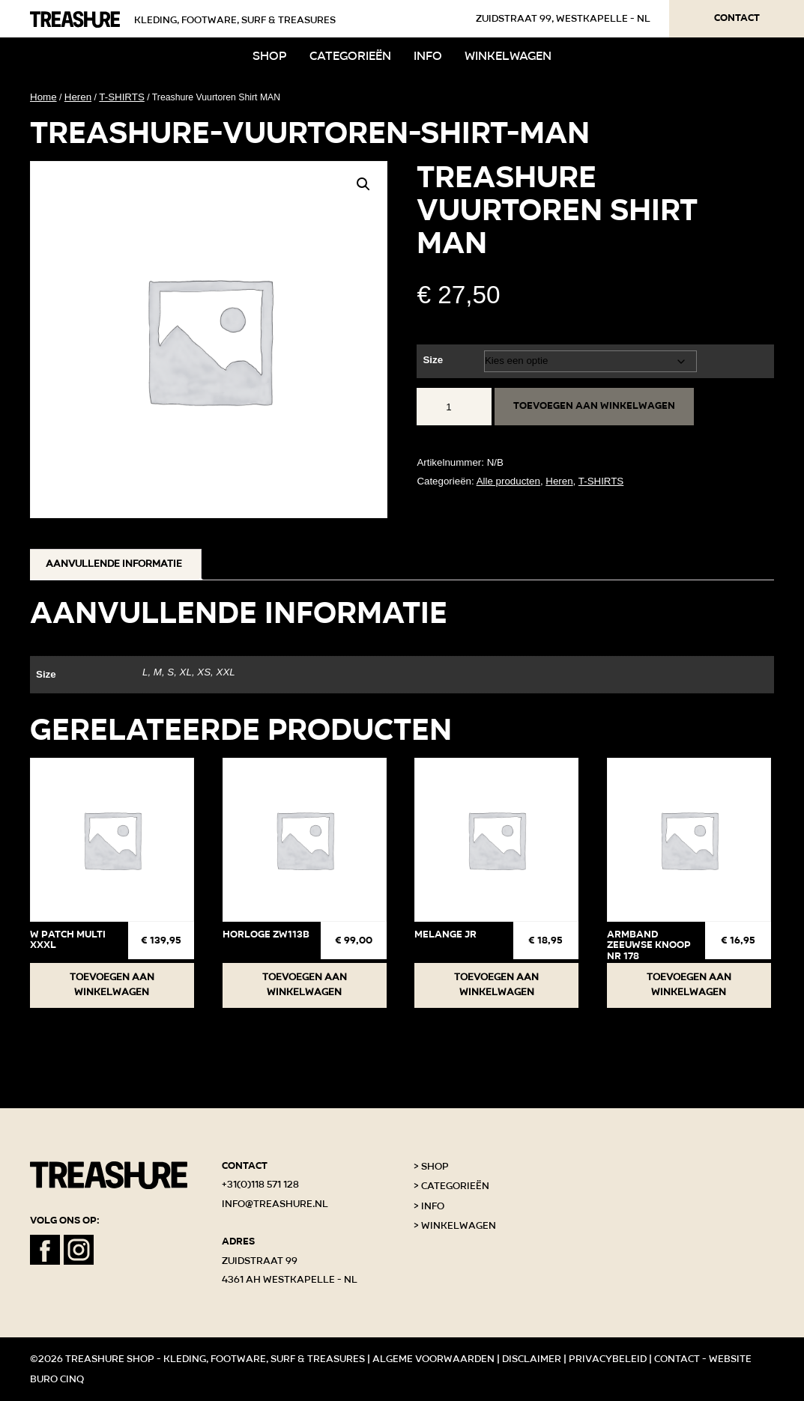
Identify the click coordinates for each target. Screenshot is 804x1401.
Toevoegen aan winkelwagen (594, 406)
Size (433, 359)
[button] (363, 184)
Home (43, 97)
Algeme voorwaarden (433, 1359)
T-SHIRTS (121, 97)
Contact (737, 18)
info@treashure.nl (275, 1204)
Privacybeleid (608, 1359)
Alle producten (508, 481)
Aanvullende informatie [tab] (114, 564)
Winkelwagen (508, 56)
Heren (77, 97)
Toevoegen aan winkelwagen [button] (112, 984)
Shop (270, 56)
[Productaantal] (454, 406)
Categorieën (350, 56)
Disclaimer (531, 1359)
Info (428, 56)
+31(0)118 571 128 (260, 1184)
